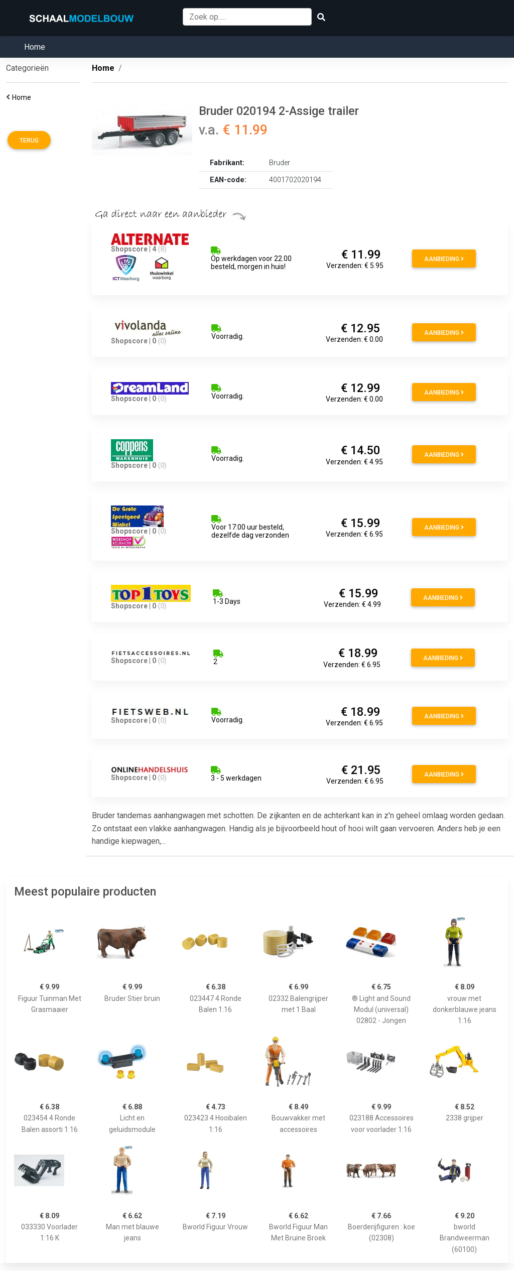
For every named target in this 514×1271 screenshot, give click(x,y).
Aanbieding (444, 259)
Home (34, 47)
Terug (29, 140)
